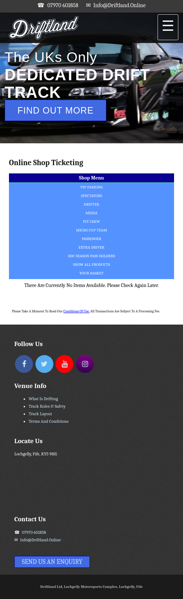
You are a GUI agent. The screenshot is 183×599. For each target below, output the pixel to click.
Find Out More (56, 110)
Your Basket (91, 273)
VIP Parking (91, 187)
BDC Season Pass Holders (91, 256)
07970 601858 (62, 5)
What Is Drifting (43, 398)
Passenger (91, 238)
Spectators (91, 195)
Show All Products (91, 264)
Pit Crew (91, 221)
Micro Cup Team (91, 230)
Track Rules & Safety (47, 406)
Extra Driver (91, 247)
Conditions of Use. (76, 311)
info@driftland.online (119, 5)
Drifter (91, 204)
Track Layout (40, 413)
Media (92, 213)
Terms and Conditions (48, 421)
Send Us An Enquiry (52, 562)
